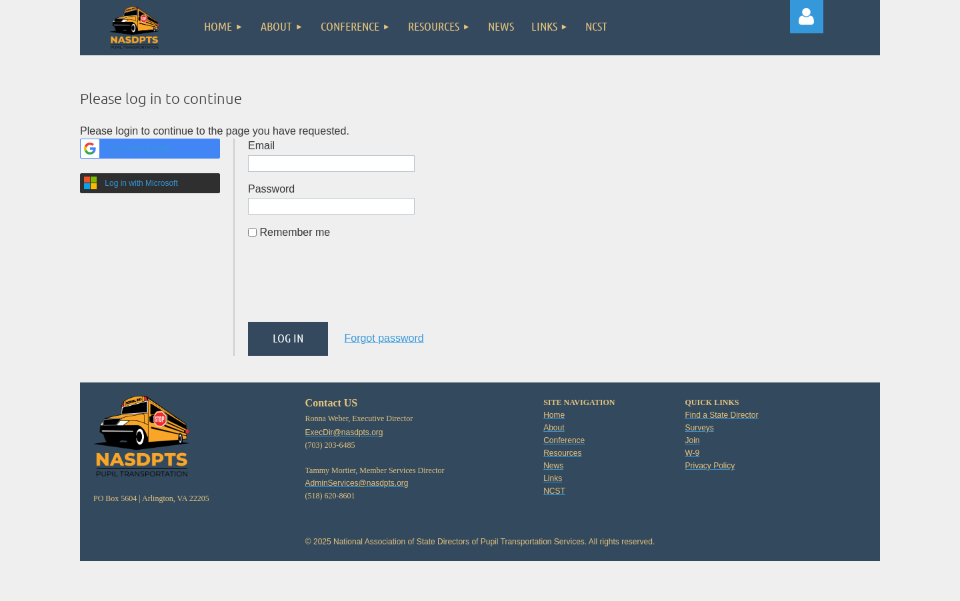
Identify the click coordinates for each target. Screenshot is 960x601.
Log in (806, 16)
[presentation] (349, 286)
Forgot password (383, 338)
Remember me (294, 232)
